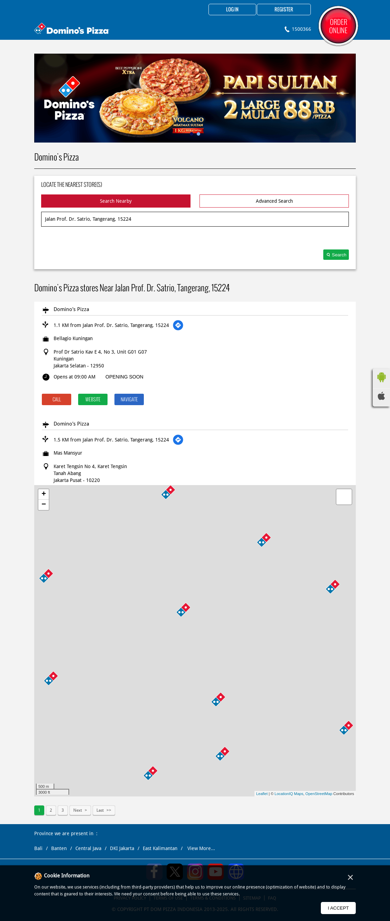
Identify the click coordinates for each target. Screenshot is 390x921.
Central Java (88, 848)
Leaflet (262, 794)
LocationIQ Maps (289, 794)
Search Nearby (116, 201)
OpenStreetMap (318, 794)
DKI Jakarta (122, 848)
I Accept (338, 908)
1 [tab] (191, 134)
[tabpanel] (195, 98)
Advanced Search (274, 201)
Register (284, 9)
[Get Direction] (178, 325)
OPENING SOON (124, 377)
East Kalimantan (160, 848)
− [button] (43, 505)
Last (100, 810)
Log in (232, 9)
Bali (38, 848)
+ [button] (43, 494)
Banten (59, 848)
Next (77, 810)
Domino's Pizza (71, 309)
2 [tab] (198, 134)
